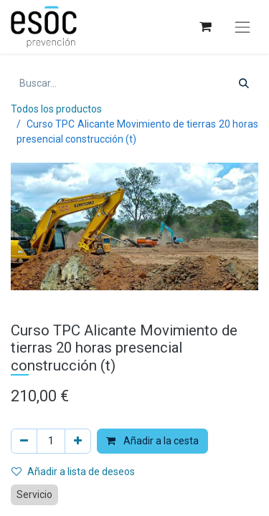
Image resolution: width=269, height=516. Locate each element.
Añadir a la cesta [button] (152, 440)
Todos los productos (56, 109)
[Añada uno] (78, 441)
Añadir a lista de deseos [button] (73, 471)
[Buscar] (244, 83)
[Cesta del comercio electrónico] (204, 26)
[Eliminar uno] (24, 441)
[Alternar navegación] (242, 27)
